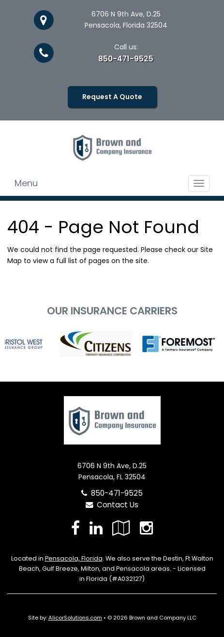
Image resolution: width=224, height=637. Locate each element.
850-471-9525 (125, 59)
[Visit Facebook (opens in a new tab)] (75, 528)
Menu (26, 183)
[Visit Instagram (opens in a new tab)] (146, 528)
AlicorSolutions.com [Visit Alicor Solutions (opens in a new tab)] (75, 618)
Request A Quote (112, 97)
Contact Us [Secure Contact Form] (112, 505)
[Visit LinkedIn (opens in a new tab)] (96, 528)
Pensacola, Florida (74, 558)
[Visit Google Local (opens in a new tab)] (121, 528)
